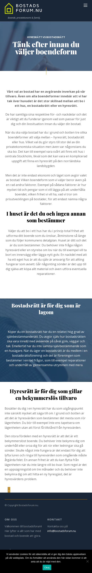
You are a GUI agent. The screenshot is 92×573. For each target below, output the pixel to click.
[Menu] (85, 5)
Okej (47, 567)
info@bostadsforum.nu (61, 531)
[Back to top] (9, 490)
